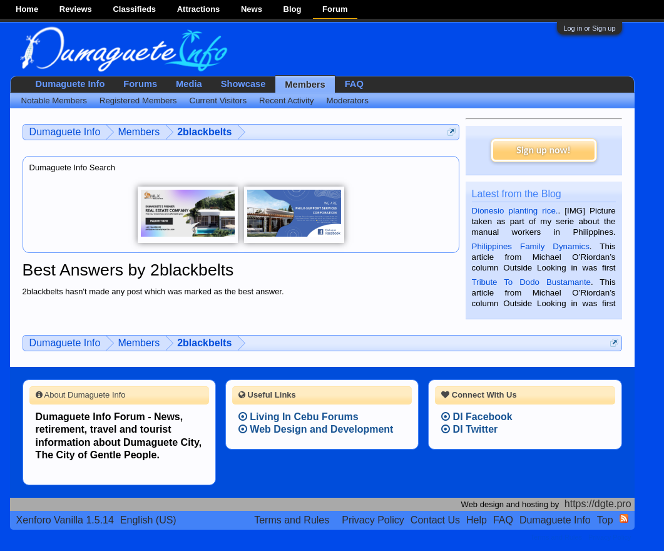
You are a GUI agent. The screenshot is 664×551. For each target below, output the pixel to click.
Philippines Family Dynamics (531, 246)
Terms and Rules (291, 520)
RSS (624, 518)
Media (189, 84)
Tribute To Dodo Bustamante (531, 282)
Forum (334, 9)
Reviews (75, 9)
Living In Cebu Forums (298, 416)
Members (305, 85)
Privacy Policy (373, 520)
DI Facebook (477, 416)
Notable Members (54, 100)
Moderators (348, 100)
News (251, 9)
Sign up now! (543, 150)
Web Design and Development (316, 429)
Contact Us (435, 520)
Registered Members (138, 100)
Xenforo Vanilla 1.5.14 (65, 520)
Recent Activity (286, 100)
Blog (292, 9)
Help (476, 520)
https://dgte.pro (597, 503)
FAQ (354, 84)
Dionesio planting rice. (515, 210)
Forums (140, 84)
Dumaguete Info (70, 84)
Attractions (198, 9)
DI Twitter (469, 429)
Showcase (243, 84)
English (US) (148, 520)
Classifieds (134, 9)
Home (27, 9)
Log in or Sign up (589, 28)
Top (605, 520)
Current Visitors (218, 100)
